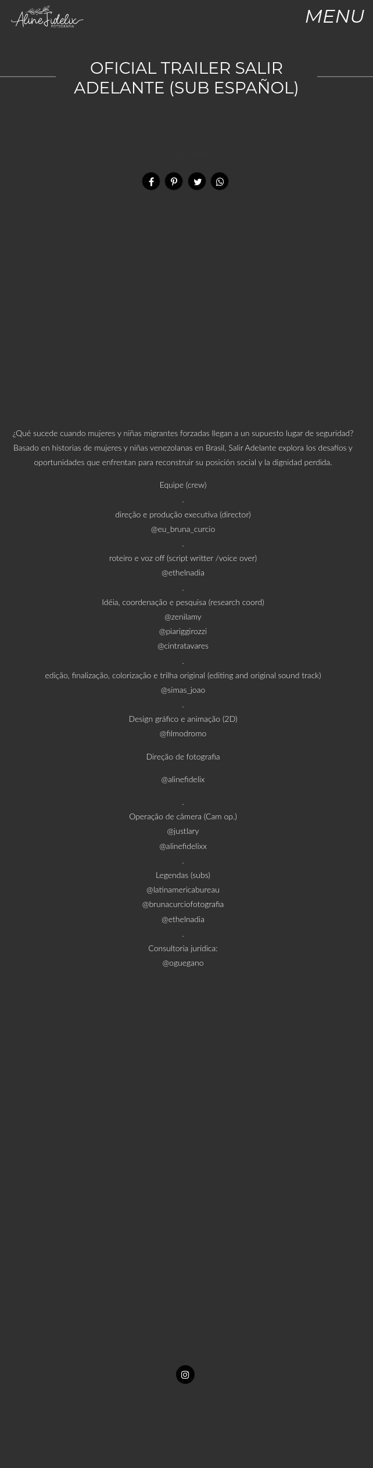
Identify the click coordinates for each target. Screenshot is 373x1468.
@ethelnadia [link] (183, 572)
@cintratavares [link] (183, 645)
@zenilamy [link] (183, 616)
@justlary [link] (183, 831)
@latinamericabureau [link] (183, 889)
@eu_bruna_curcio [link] (183, 529)
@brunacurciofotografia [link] (183, 904)
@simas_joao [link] (183, 690)
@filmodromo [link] (183, 733)
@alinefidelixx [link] (182, 846)
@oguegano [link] (183, 962)
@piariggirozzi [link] (183, 631)
